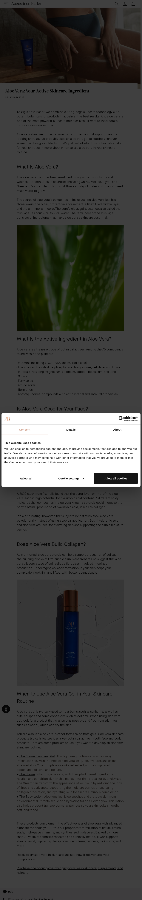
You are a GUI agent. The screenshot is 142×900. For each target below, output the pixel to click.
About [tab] (117, 429)
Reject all (26, 478)
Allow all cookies (115, 478)
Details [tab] (71, 429)
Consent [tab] (24, 429)
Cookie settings (71, 478)
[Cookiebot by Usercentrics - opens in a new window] (121, 419)
